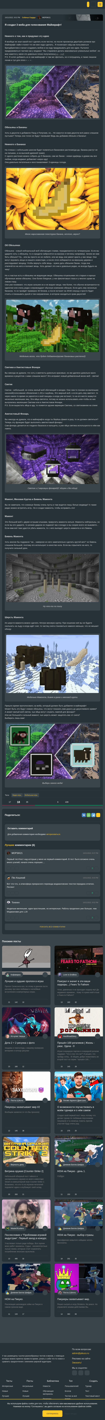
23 (9, 1069)
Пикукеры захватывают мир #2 (22, 1111)
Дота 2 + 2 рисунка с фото (20, 1045)
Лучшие (5, 1396)
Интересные (7, 1386)
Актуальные (27, 1386)
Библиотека (53, 1381)
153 (68, 1201)
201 (68, 1267)
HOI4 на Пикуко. (14, 1310)
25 (76, 1135)
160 (16, 1069)
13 (61, 1003)
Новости (46, 1386)
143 (68, 1069)
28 (76, 1069)
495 (16, 1267)
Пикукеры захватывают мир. (73, 1310)
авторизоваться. (53, 835)
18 (61, 1267)
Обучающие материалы (48, 1392)
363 (68, 1325)
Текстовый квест (92, 1396)
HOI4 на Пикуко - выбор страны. (75, 1243)
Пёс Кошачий (18, 878)
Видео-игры (17, 795)
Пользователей (71, 1386)
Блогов (68, 1391)
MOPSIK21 (17, 853)
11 (61, 1201)
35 (76, 1267)
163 (68, 1003)
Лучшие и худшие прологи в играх (24, 981)
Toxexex (16, 903)
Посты (30, 1381)
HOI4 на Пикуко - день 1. (71, 1178)
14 (61, 1325)
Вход (90, 4)
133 (16, 1325)
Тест (87, 1391)
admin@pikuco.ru (80, 1353)
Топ (70, 1381)
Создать (93, 1381)
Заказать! (77, 1362)
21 (9, 1003)
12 (23, 1069)
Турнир (88, 1386)
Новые (5, 1391)
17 (23, 1325)
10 (23, 1003)
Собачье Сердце (28, 18)
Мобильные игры (33, 795)
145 (16, 1135)
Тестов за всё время (71, 1397)
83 (76, 1325)
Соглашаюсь (53, 1414)
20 (9, 1201)
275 (68, 1135)
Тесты (9, 1381)
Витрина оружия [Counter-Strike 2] (24, 1178)
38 (23, 1135)
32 (76, 1003)
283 (16, 1201)
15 (61, 1069)
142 (16, 1003)
